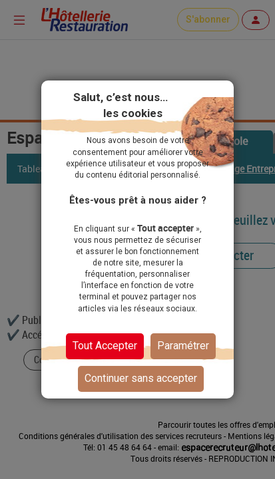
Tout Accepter (105, 345)
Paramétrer (183, 345)
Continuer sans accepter (141, 378)
